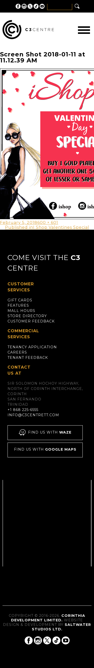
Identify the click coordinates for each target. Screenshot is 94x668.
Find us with (45, 432)
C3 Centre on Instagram (24, 6)
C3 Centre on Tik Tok (36, 6)
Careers (17, 352)
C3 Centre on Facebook (18, 6)
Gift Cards (20, 300)
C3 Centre (28, 29)
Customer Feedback (31, 321)
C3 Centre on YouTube (42, 6)
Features (18, 305)
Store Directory (27, 316)
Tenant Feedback (28, 357)
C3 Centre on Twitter (30, 6)
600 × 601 (47, 222)
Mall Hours (21, 310)
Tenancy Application (32, 347)
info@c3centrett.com (33, 415)
